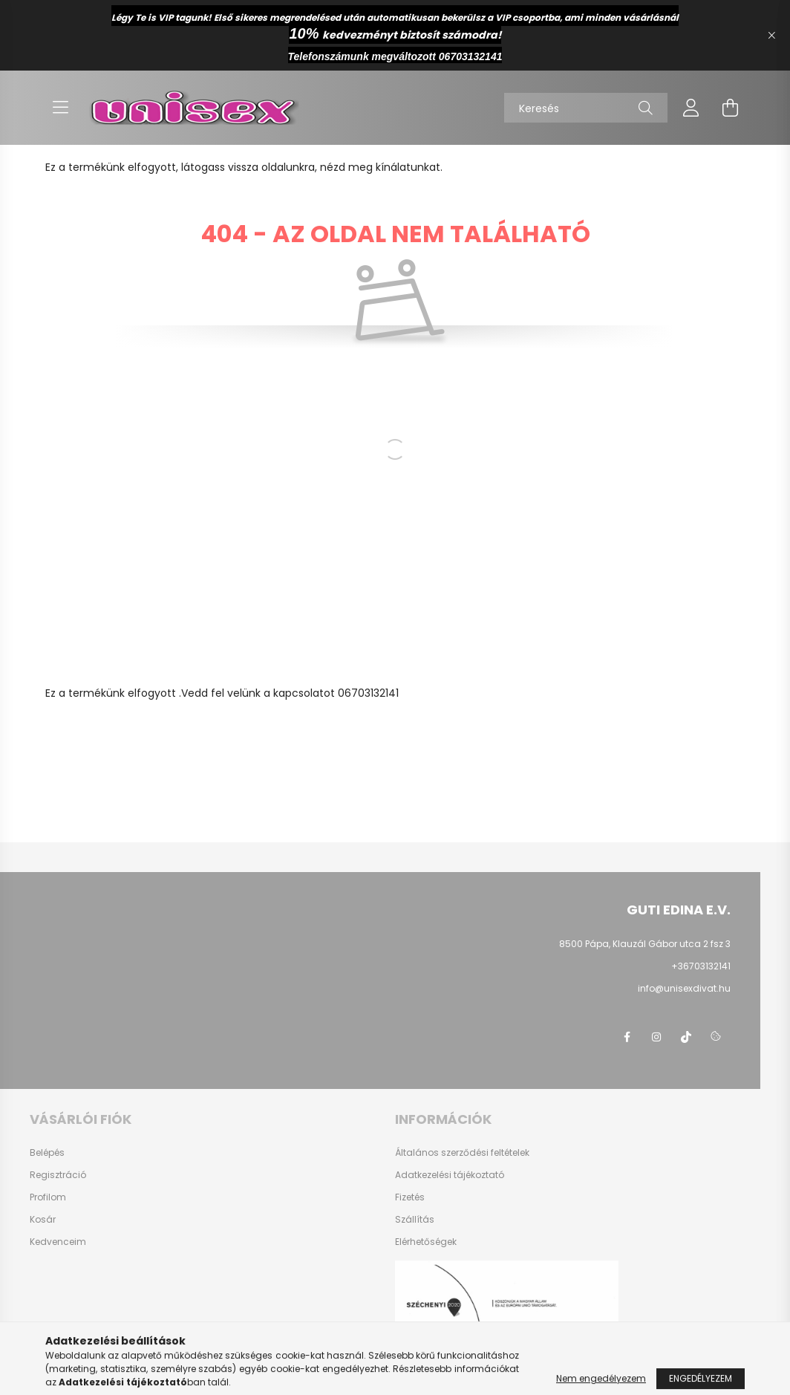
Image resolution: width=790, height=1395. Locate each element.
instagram (656, 1037)
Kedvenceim (58, 1242)
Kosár (43, 1219)
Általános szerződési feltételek (462, 1153)
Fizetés (410, 1197)
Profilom (48, 1197)
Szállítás (414, 1219)
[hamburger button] (60, 108)
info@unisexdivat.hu (684, 988)
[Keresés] (585, 108)
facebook (627, 1037)
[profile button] (691, 108)
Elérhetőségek (426, 1242)
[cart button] (730, 108)
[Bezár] (771, 36)
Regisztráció (58, 1175)
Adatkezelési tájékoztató (449, 1175)
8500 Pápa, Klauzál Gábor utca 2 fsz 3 (645, 943)
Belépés (47, 1153)
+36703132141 (701, 966)
